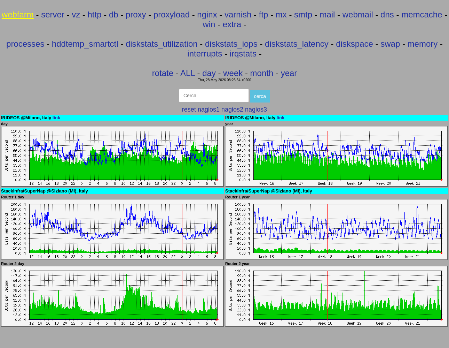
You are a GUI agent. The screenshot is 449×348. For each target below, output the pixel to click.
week (233, 73)
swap (390, 43)
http (95, 14)
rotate (162, 73)
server (52, 14)
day (209, 73)
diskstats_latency (297, 43)
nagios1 (209, 109)
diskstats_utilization (162, 43)
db (113, 14)
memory (423, 43)
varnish (237, 14)
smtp (303, 14)
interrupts (204, 53)
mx (281, 14)
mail (327, 14)
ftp (263, 14)
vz (76, 14)
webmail (357, 14)
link (56, 117)
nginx (207, 14)
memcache (421, 14)
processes (25, 43)
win (209, 24)
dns (387, 14)
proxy (136, 14)
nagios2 (232, 109)
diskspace (354, 43)
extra (232, 24)
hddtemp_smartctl (85, 43)
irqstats (243, 53)
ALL (187, 73)
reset (189, 109)
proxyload (171, 14)
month (262, 73)
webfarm (18, 14)
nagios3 (256, 109)
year (289, 73)
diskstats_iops (231, 43)
